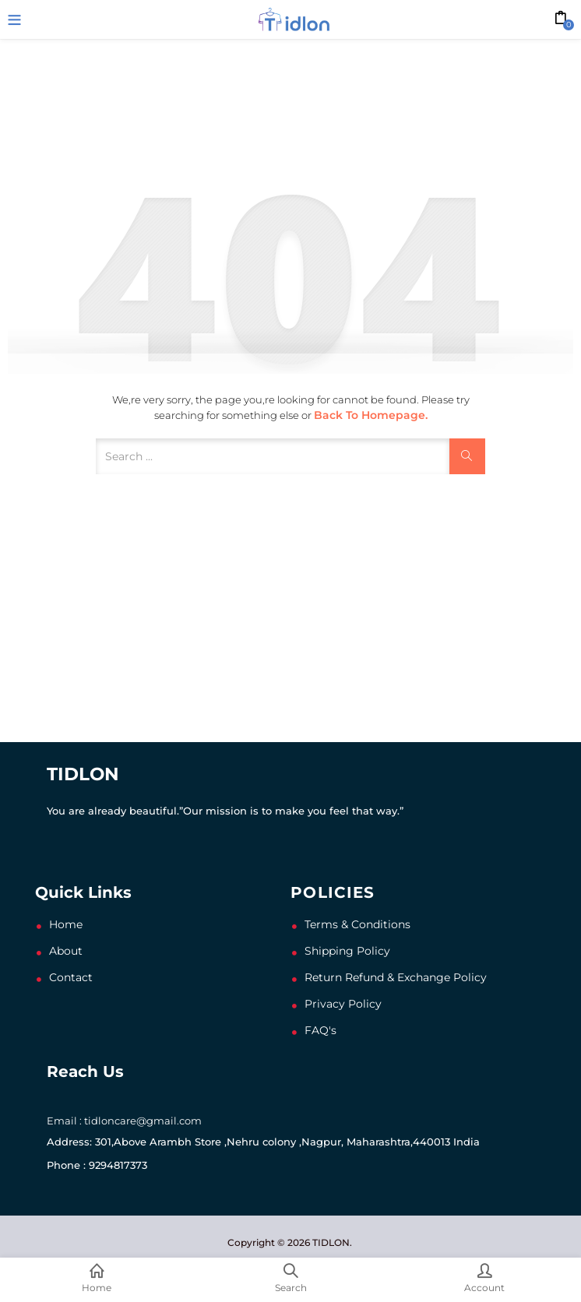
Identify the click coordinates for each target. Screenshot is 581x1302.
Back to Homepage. (371, 415)
